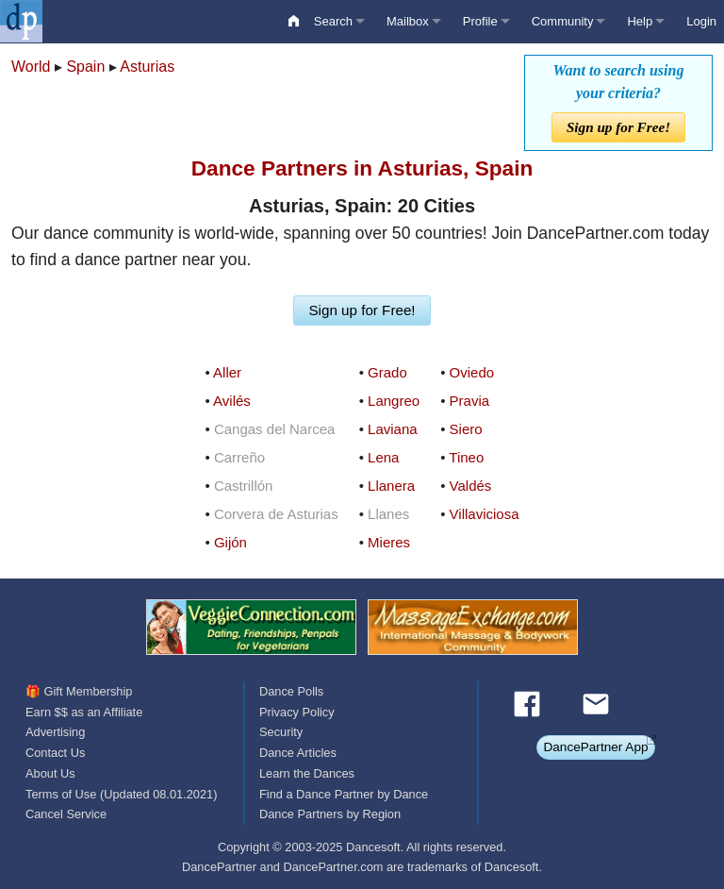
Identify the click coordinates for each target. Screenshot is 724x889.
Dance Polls (291, 691)
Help (639, 21)
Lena (383, 457)
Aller (227, 372)
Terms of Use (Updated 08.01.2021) (121, 794)
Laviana (393, 429)
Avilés (232, 401)
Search (333, 21)
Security (281, 732)
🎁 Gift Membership (78, 691)
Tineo (466, 457)
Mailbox (408, 21)
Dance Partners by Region (330, 814)
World (31, 67)
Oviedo (472, 372)
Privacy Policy (297, 712)
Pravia (470, 401)
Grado (387, 372)
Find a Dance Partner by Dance (343, 794)
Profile (480, 21)
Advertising (55, 732)
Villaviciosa (484, 514)
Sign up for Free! (618, 127)
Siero (466, 429)
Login (701, 21)
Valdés (471, 486)
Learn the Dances (306, 773)
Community (563, 21)
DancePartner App (595, 747)
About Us (50, 773)
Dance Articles (298, 753)
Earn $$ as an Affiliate (83, 712)
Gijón (230, 542)
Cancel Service (66, 814)
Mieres (389, 542)
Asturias (147, 67)
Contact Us (55, 753)
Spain (85, 67)
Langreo (394, 401)
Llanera (391, 486)
